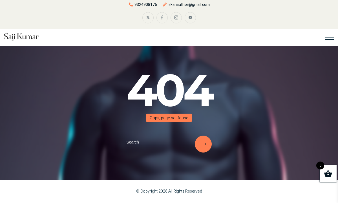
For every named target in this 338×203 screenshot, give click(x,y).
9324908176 (145, 5)
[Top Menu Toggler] (329, 37)
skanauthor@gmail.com (189, 5)
